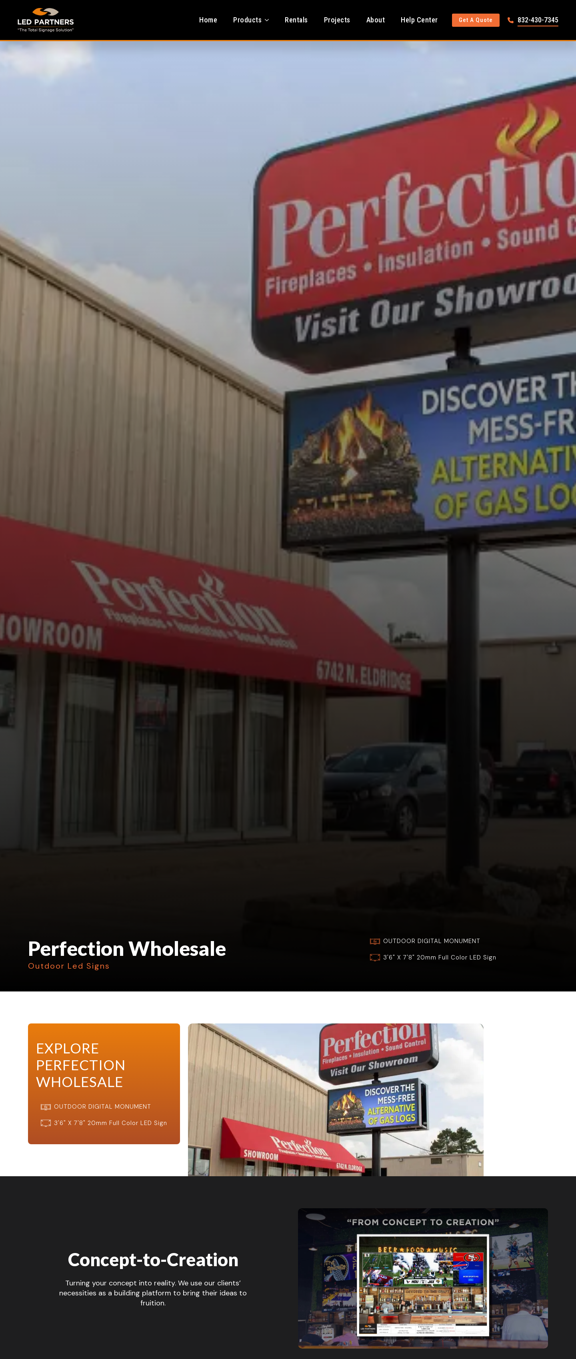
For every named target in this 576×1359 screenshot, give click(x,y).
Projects (337, 20)
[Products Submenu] (269, 20)
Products (247, 20)
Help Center (419, 20)
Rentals (296, 20)
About (375, 20)
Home (208, 20)
